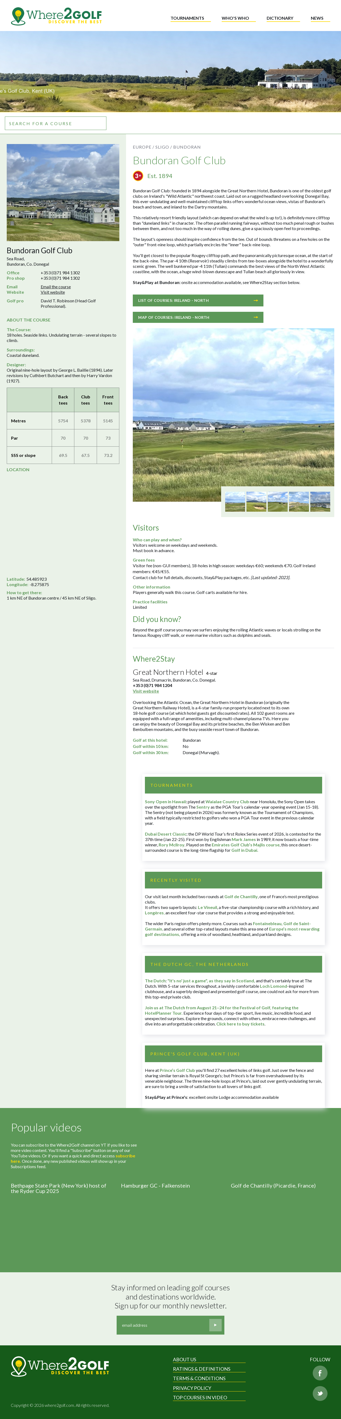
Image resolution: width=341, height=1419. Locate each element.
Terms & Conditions (199, 1378)
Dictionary (280, 17)
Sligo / (163, 146)
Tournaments (187, 17)
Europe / (143, 146)
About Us (184, 1359)
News (317, 17)
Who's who (235, 17)
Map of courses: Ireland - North (198, 317)
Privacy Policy (192, 1388)
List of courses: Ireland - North (198, 300)
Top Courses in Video (200, 1397)
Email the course (56, 286)
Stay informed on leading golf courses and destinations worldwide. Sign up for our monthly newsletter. (171, 1296)
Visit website (53, 292)
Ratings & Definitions (201, 1369)
